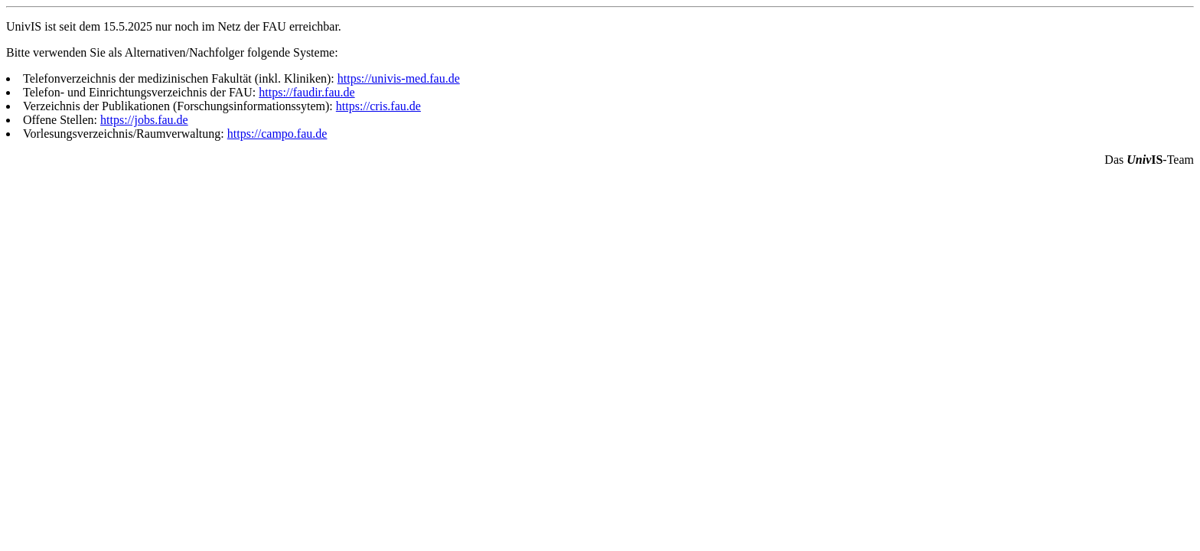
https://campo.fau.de (277, 133)
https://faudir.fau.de (306, 92)
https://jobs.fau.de (144, 119)
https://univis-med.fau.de (399, 78)
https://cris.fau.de (378, 105)
